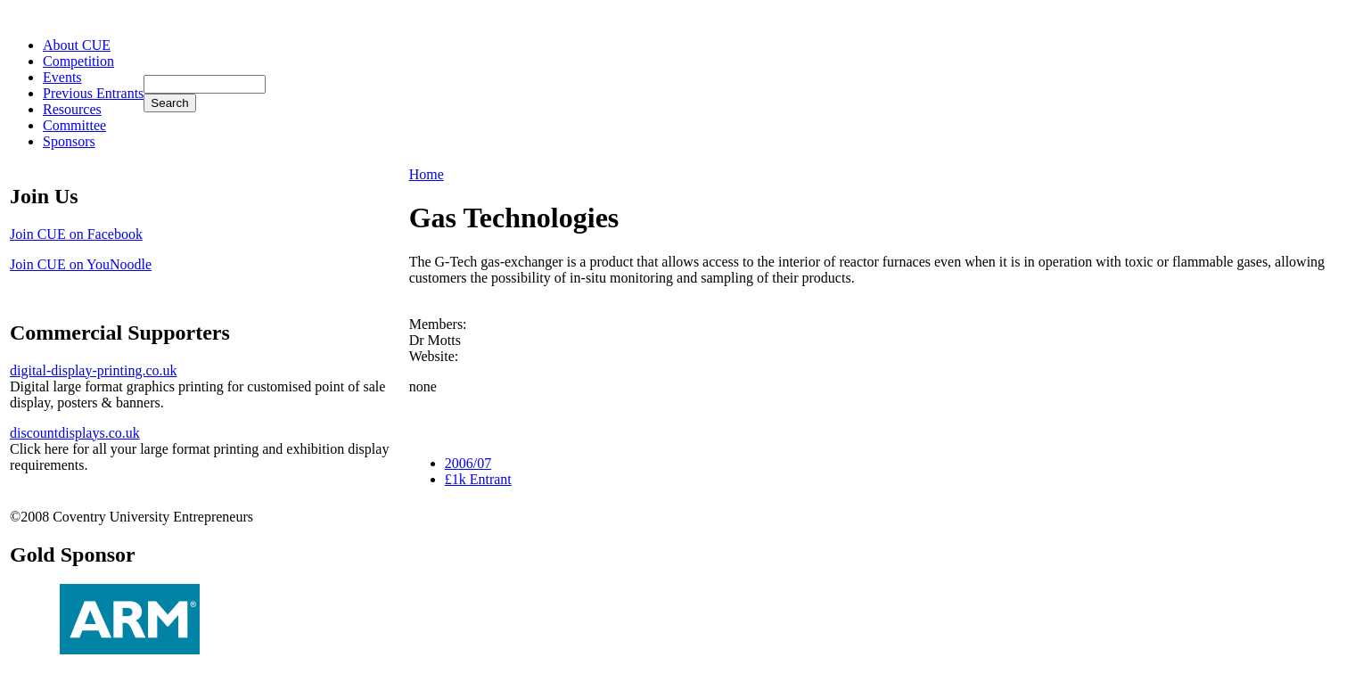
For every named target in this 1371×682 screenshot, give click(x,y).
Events (62, 77)
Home (426, 174)
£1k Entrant (478, 479)
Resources (72, 109)
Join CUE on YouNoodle (81, 264)
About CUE (77, 45)
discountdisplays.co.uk (75, 432)
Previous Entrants (93, 93)
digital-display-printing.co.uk (93, 370)
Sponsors (69, 141)
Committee (74, 125)
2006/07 (468, 463)
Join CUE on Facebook (76, 234)
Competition (78, 61)
